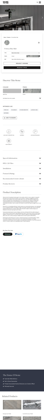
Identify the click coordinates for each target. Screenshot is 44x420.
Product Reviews (9, 184)
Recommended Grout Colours (13, 179)
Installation (7, 168)
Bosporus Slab (7, 413)
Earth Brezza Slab (28, 413)
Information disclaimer (9, 98)
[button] (2, 18)
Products (8, 37)
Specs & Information (10, 158)
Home (5, 37)
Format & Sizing (8, 173)
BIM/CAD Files (8, 163)
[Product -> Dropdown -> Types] (25, 53)
